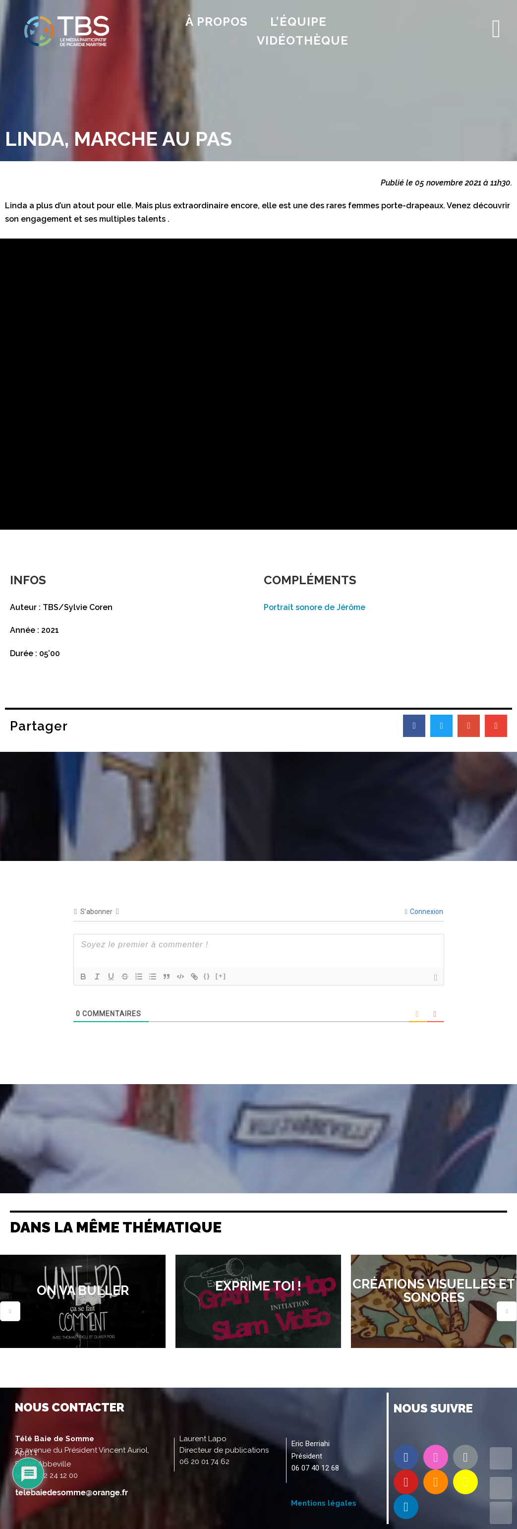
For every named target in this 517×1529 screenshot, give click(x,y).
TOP (501, 1458)
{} (207, 975)
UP (501, 1488)
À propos (216, 21)
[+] (221, 975)
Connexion (423, 912)
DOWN (501, 1513)
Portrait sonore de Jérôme (314, 607)
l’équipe (298, 21)
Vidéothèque (302, 40)
